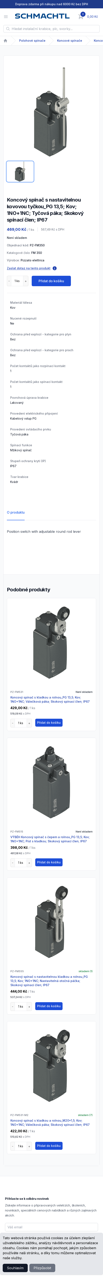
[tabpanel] (51, 112)
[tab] (20, 172)
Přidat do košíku (51, 281)
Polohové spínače (32, 40)
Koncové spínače (69, 40)
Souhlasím (15, 1268)
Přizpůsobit (42, 1268)
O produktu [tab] (16, 512)
